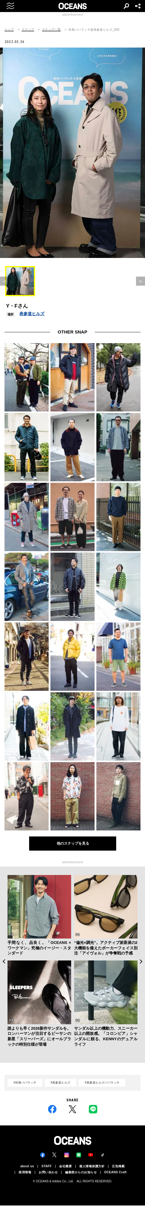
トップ (9, 29)
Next (141, 961)
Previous (4, 961)
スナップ (28, 29)
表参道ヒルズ (31, 314)
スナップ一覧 (51, 29)
